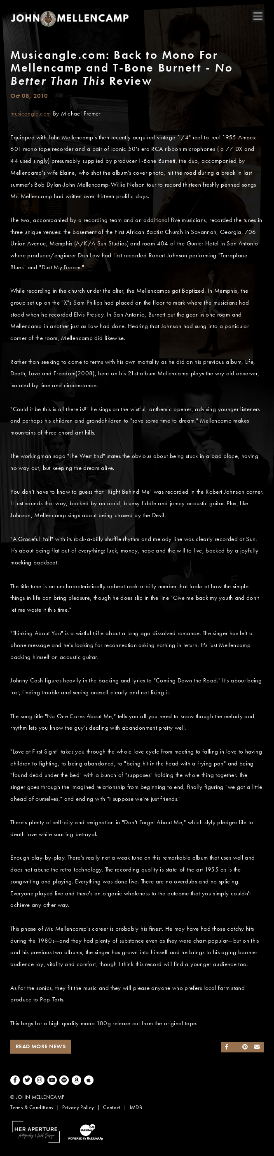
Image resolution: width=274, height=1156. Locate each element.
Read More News (41, 1046)
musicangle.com (30, 113)
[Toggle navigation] (258, 16)
